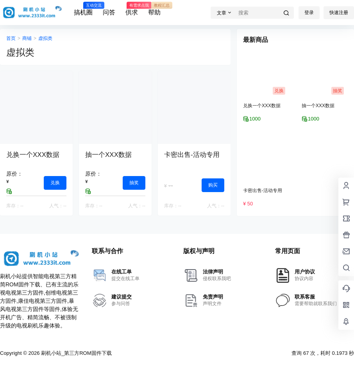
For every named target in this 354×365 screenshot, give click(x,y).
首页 (11, 38)
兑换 (55, 182)
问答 (109, 12)
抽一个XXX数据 (108, 154)
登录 (309, 12)
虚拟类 (45, 38)
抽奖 (134, 182)
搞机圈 (83, 9)
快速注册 (338, 12)
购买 (213, 185)
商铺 (27, 38)
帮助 (154, 9)
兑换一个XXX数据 (32, 154)
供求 (131, 9)
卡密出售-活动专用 (192, 154)
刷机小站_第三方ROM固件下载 (75, 353)
